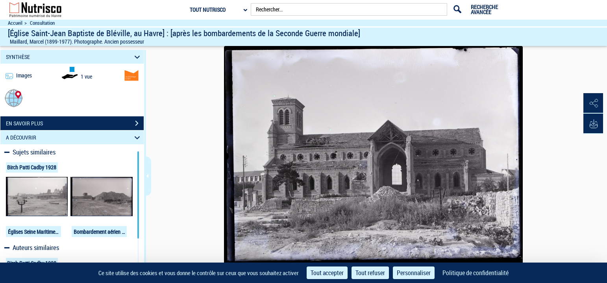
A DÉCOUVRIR (74, 137)
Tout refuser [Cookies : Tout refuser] (370, 272)
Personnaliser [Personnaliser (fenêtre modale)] (414, 272)
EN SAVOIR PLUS (75, 123)
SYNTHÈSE (74, 57)
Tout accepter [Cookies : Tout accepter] (327, 272)
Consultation (42, 23)
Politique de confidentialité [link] (475, 272)
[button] (14, 97)
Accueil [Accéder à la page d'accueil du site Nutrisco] (15, 23)
